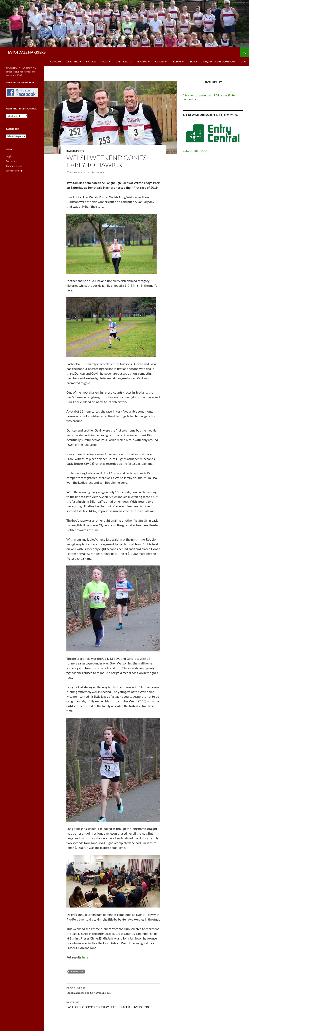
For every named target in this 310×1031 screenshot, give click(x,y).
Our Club (55, 61)
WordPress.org (14, 170)
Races (104, 61)
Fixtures (91, 61)
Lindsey (99, 172)
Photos (193, 61)
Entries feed (12, 161)
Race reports (75, 150)
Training (142, 61)
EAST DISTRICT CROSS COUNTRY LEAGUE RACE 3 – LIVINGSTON (113, 1004)
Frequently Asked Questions (218, 61)
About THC (72, 61)
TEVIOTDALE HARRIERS (26, 52)
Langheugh (76, 971)
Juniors (159, 61)
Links (244, 61)
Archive (176, 61)
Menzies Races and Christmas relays (113, 990)
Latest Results (124, 61)
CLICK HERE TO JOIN (196, 150)
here (85, 957)
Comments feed (14, 165)
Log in (9, 156)
